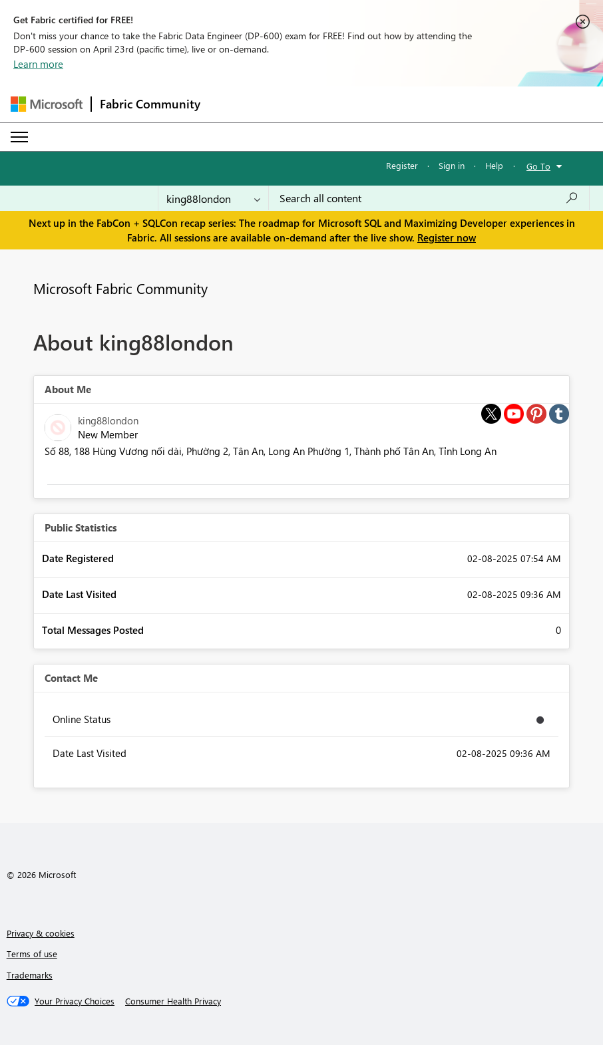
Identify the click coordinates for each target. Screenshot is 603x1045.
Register (402, 165)
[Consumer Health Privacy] (173, 1001)
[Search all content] (429, 198)
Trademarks (30, 974)
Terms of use (32, 953)
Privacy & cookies (41, 933)
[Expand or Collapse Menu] (19, 137)
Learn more (38, 64)
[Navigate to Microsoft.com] (47, 104)
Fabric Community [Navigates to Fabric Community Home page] (150, 104)
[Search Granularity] (213, 198)
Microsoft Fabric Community (120, 288)
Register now (446, 237)
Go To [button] (538, 166)
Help (494, 165)
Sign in (452, 165)
